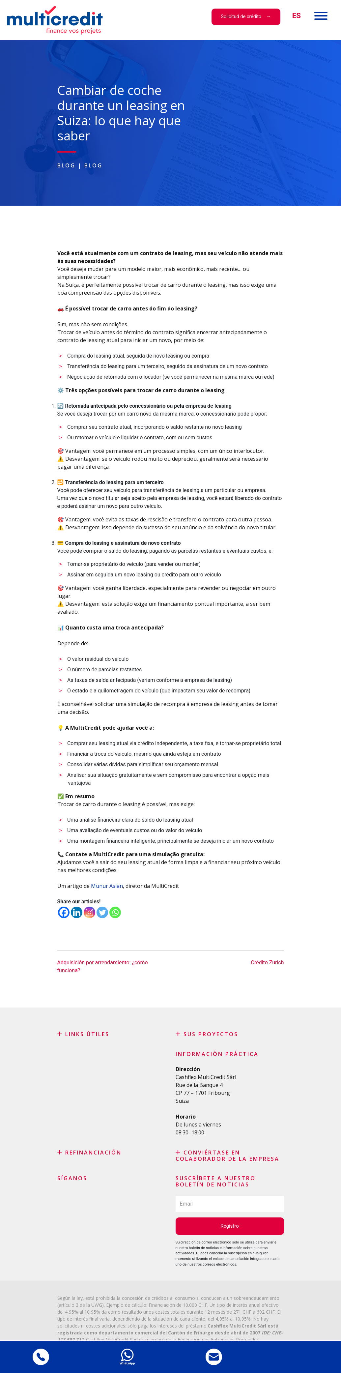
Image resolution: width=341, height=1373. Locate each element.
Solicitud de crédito (241, 16)
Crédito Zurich (267, 962)
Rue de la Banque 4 (199, 1085)
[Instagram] (89, 912)
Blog (66, 165)
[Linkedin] (76, 912)
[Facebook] (64, 912)
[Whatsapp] (115, 912)
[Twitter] (102, 912)
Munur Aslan (107, 886)
